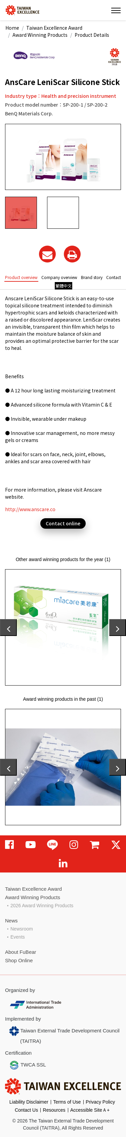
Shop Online (19, 960)
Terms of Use (67, 1102)
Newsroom (21, 928)
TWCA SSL (27, 1065)
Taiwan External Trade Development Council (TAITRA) (64, 1035)
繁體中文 (63, 285)
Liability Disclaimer (28, 1102)
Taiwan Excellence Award (54, 27)
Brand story (91, 277)
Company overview (59, 277)
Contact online (63, 523)
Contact (113, 277)
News (11, 920)
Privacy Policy (100, 1102)
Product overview (21, 277)
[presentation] (8, 627)
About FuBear (20, 951)
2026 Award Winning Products (41, 905)
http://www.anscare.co (30, 509)
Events (17, 937)
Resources (54, 1110)
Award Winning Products (40, 34)
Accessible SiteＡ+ (90, 1110)
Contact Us (26, 1110)
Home (12, 27)
